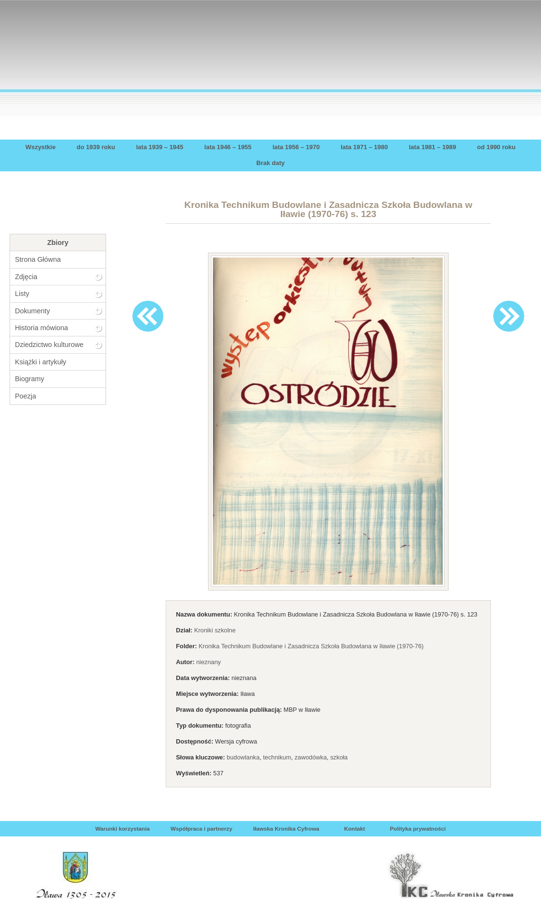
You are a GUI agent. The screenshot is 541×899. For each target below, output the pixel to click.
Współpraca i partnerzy (201, 828)
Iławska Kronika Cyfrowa (286, 828)
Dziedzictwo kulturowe (49, 344)
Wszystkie (41, 147)
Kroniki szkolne (215, 630)
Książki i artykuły (40, 362)
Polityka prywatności (418, 828)
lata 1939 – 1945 (160, 147)
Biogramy (29, 379)
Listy (22, 293)
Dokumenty (32, 311)
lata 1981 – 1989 (432, 147)
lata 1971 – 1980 (364, 147)
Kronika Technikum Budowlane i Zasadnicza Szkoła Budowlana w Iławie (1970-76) (310, 646)
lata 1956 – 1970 (296, 147)
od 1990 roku (496, 147)
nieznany (208, 662)
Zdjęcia (26, 277)
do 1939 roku (96, 147)
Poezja (25, 396)
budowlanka (243, 757)
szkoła (338, 757)
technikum (277, 757)
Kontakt (354, 828)
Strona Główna (38, 259)
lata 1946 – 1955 (227, 147)
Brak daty (270, 163)
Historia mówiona (41, 328)
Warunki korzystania (122, 828)
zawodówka (310, 757)
